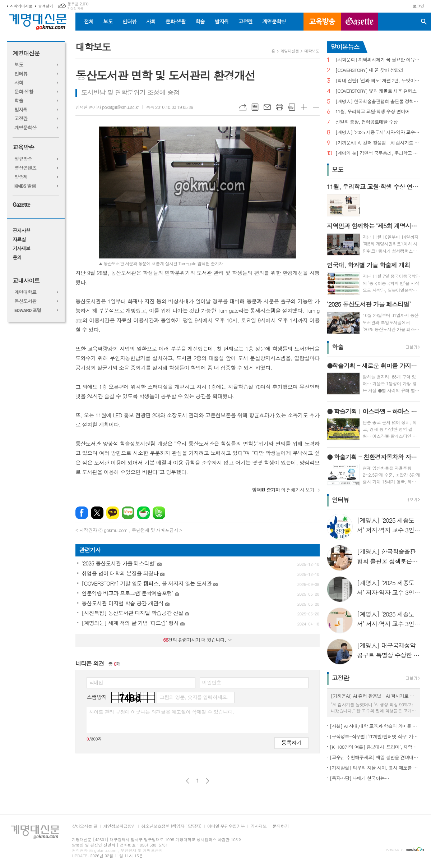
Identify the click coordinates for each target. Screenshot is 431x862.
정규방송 (23, 159)
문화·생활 (175, 21)
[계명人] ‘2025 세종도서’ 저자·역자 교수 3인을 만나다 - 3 (377, 132)
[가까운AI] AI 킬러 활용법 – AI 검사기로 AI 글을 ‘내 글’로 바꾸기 (377, 143)
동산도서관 (25, 301)
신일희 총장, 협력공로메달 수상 (366, 122)
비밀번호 (211, 682)
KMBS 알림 (25, 186)
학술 (200, 21)
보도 (107, 21)
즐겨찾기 (45, 6)
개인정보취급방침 (119, 826)
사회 (151, 21)
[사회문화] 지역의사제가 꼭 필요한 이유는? (377, 60)
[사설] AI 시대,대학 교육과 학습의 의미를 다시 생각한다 (375, 726)
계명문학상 (274, 21)
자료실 (19, 239)
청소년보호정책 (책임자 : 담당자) (171, 826)
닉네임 (96, 682)
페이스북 (81, 512)
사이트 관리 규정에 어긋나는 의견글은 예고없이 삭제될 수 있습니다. (161, 711)
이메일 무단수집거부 (226, 826)
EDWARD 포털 (27, 310)
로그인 (418, 6)
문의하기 (281, 826)
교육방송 (322, 22)
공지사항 (21, 230)
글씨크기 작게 (316, 107)
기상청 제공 (75, 8)
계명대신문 (26, 53)
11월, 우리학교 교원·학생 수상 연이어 (372, 112)
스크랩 (291, 107)
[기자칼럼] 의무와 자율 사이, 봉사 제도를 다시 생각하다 (375, 767)
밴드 (159, 512)
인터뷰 (129, 21)
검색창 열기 (424, 22)
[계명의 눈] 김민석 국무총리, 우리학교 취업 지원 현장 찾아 (377, 153)
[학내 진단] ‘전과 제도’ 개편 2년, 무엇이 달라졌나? (377, 81)
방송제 (21, 177)
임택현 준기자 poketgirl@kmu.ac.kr (107, 107)
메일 (267, 107)
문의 (17, 257)
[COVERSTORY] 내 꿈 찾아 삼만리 (369, 70)
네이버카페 (143, 512)
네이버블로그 (128, 512)
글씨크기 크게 (303, 107)
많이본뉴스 (345, 46)
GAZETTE (359, 22)
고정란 (245, 21)
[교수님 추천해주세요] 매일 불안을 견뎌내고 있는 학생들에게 (375, 757)
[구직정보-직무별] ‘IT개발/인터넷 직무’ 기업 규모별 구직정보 (375, 736)
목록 (255, 107)
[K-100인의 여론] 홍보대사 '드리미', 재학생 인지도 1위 (375, 746)
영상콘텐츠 (25, 168)
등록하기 (291, 742)
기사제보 (21, 248)
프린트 (279, 107)
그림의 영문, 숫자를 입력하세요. (193, 697)
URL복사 (242, 107)
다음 (207, 781)
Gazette (21, 204)
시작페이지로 (21, 6)
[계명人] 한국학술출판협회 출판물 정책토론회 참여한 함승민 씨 (377, 101)
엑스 (97, 512)
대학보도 (311, 51)
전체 (88, 21)
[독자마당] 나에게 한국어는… (359, 778)
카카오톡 (112, 512)
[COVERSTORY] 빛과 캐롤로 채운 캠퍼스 (376, 91)
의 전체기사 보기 (283, 489)
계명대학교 (25, 292)
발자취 (221, 21)
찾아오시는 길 (84, 826)
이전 (188, 781)
